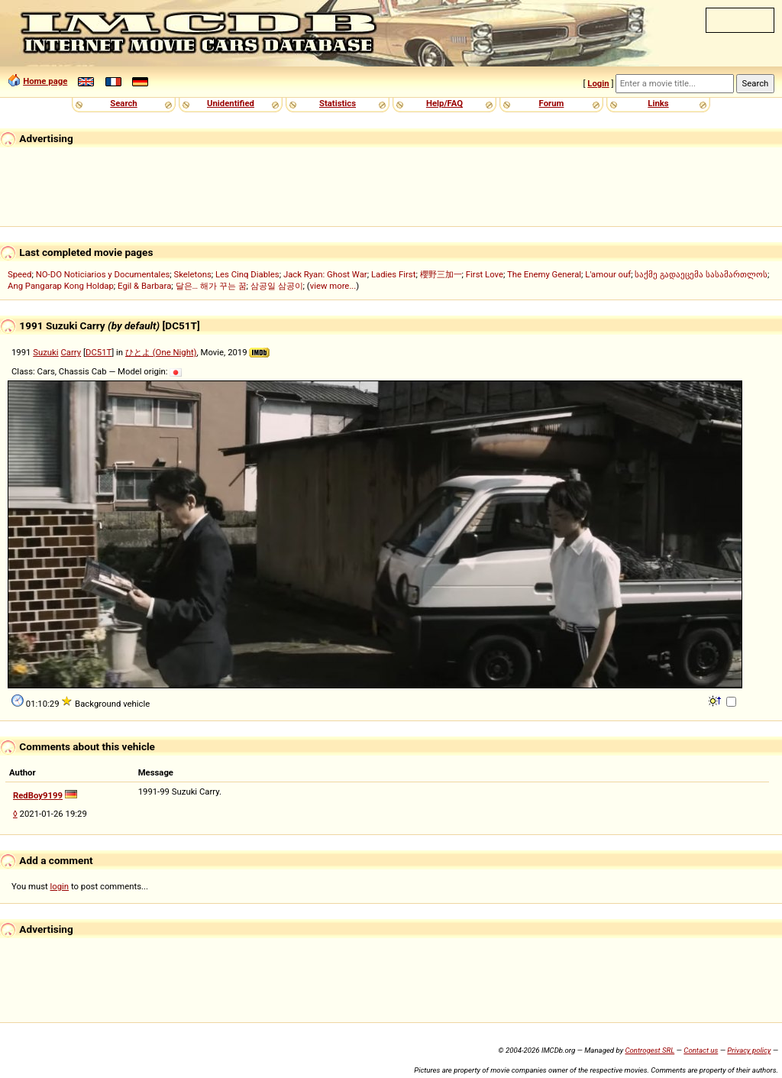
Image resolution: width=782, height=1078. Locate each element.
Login (598, 83)
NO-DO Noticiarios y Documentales (103, 274)
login (59, 886)
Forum (551, 103)
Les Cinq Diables (247, 274)
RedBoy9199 (38, 795)
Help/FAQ (444, 103)
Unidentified (230, 103)
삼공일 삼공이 (276, 285)
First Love (484, 274)
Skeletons (192, 274)
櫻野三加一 (441, 274)
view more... (333, 285)
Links (658, 103)
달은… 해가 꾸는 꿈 (211, 285)
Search (123, 103)
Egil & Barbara (144, 285)
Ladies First (393, 274)
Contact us (700, 1050)
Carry (70, 352)
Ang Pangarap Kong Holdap (61, 285)
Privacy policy (749, 1050)
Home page (45, 81)
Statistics (337, 103)
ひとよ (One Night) (161, 352)
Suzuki (45, 352)
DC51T (98, 352)
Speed (20, 274)
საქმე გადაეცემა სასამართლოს (701, 274)
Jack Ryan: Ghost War (325, 274)
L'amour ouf (608, 274)
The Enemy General (544, 274)
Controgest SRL (649, 1050)
